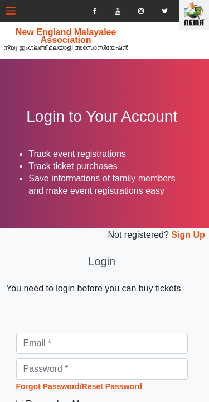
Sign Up (179, 246)
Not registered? (130, 246)
